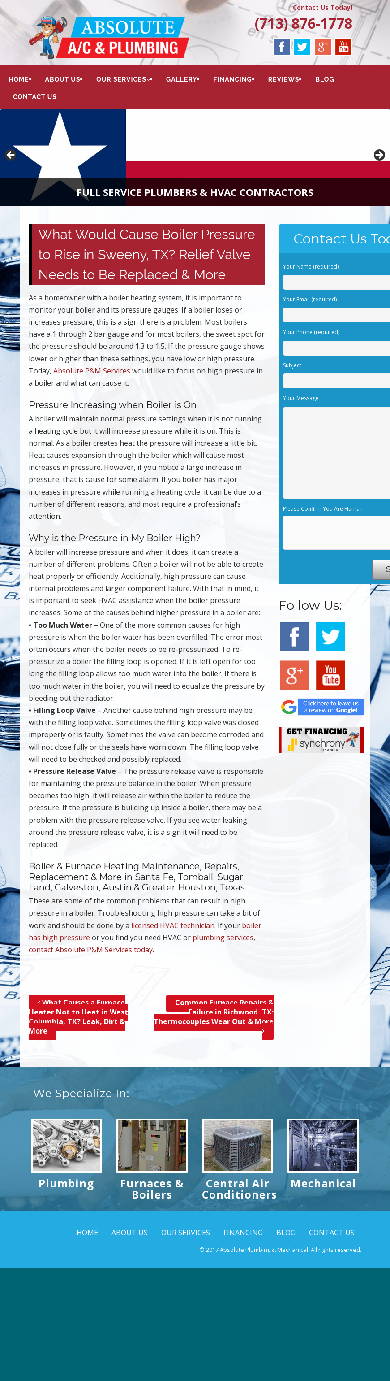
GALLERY (181, 79)
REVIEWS (284, 79)
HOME (19, 79)
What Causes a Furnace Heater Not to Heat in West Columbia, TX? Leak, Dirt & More (78, 1016)
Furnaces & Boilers (152, 1189)
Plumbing (66, 1183)
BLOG (324, 79)
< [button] (11, 155)
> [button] (379, 155)
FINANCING (232, 79)
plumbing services (223, 937)
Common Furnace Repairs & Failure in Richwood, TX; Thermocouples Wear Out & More (214, 1016)
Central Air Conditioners (239, 1189)
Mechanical (323, 1183)
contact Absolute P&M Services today (91, 950)
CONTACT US (35, 96)
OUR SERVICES (121, 79)
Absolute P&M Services (91, 371)
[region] (195, 157)
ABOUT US (63, 79)
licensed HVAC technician (172, 925)
